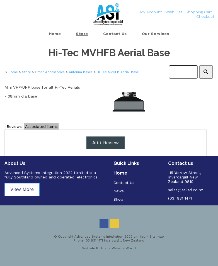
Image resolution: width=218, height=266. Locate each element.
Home (55, 33)
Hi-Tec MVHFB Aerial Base (118, 72)
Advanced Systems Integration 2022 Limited (110, 236)
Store (82, 33)
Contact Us (115, 33)
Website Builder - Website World (109, 248)
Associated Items (41, 126)
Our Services (155, 33)
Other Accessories (50, 72)
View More (22, 189)
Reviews (14, 126)
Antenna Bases (81, 72)
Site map (156, 236)
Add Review (105, 142)
